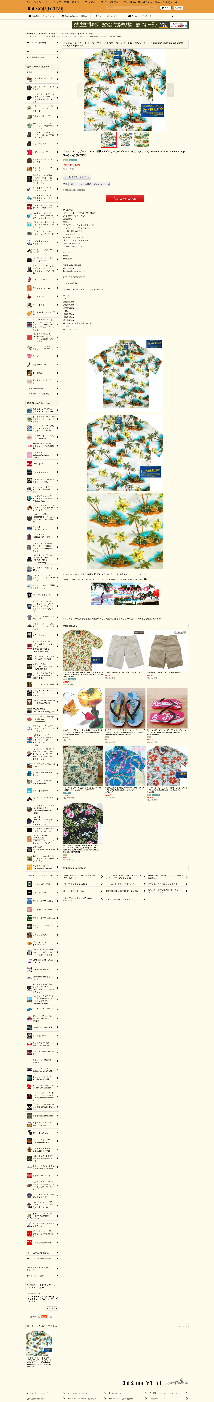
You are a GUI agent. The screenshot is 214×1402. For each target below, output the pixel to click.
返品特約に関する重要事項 (74, 190)
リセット (183, 1326)
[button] (172, 16)
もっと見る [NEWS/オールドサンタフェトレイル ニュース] (52, 1308)
